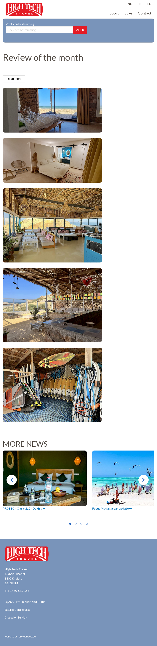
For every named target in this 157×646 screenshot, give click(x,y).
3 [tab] (81, 524)
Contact (144, 13)
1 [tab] (70, 524)
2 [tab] (76, 524)
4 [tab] (87, 524)
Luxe (128, 13)
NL (130, 3)
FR (139, 3)
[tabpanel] (45, 481)
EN (149, 3)
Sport (114, 13)
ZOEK (80, 30)
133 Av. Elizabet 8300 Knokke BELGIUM (15, 578)
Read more (14, 78)
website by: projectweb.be (20, 636)
